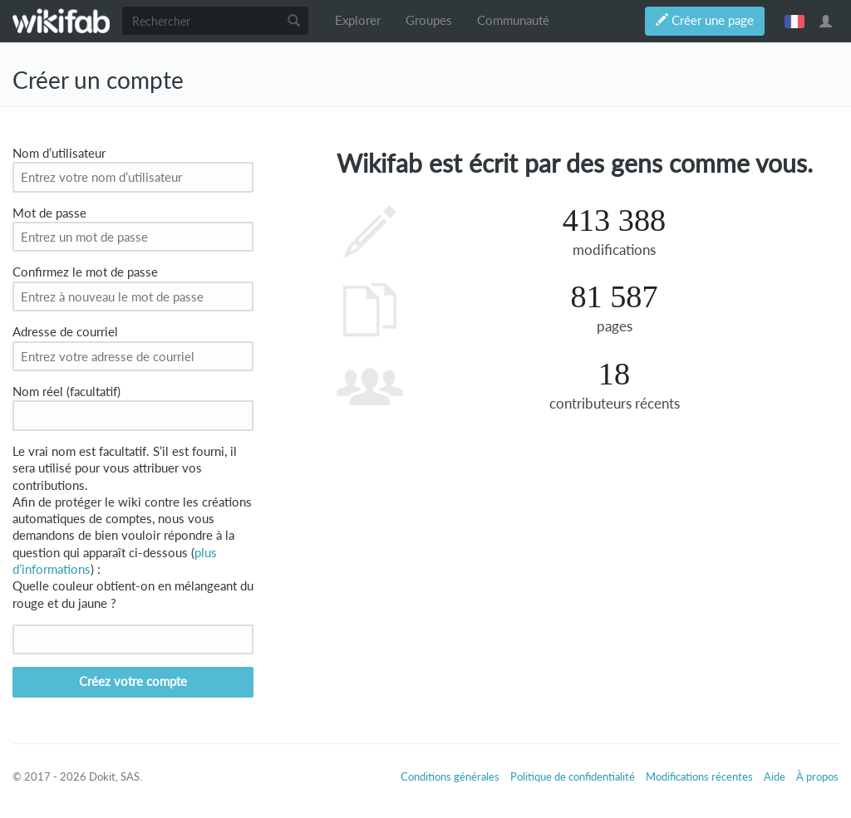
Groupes (429, 20)
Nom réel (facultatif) (66, 392)
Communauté (513, 20)
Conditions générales (450, 776)
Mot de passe (49, 213)
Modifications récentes (699, 776)
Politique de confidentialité (572, 776)
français (794, 21)
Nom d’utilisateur (59, 153)
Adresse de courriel (65, 332)
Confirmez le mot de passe (85, 272)
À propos (817, 776)
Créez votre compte (133, 681)
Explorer (358, 20)
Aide (774, 776)
